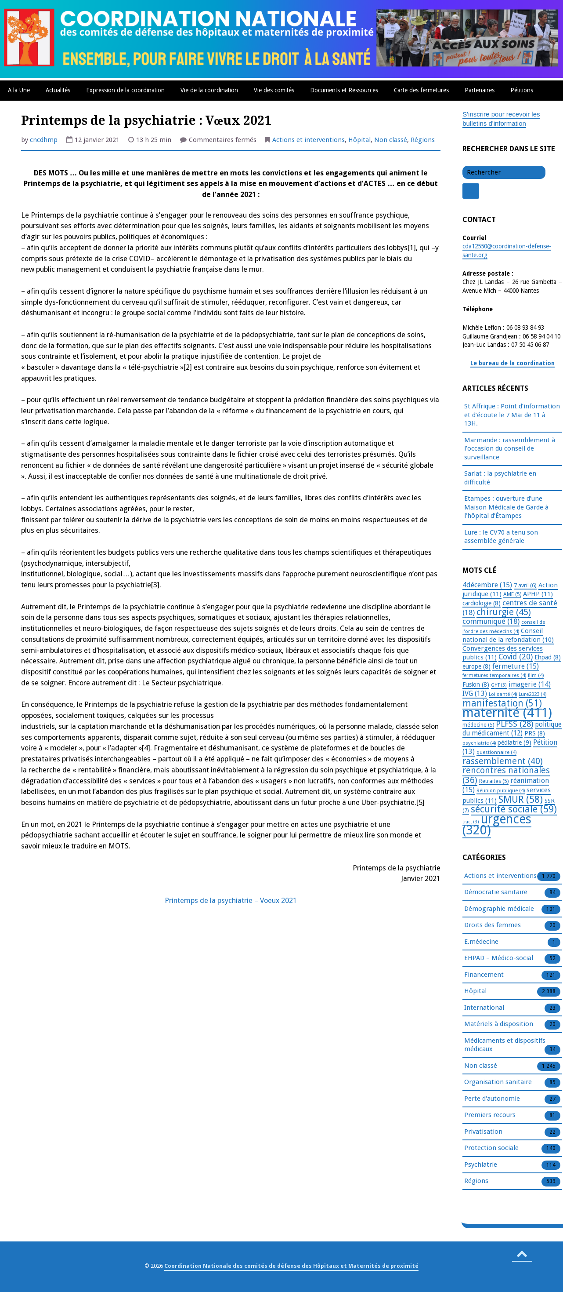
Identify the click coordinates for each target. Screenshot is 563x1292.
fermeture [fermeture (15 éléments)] (515, 666)
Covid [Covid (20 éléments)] (515, 656)
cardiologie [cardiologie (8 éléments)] (481, 603)
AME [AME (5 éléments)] (512, 594)
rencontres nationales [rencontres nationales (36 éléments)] (506, 775)
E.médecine (481, 942)
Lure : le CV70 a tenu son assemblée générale (501, 536)
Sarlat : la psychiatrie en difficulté (500, 477)
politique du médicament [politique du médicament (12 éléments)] (512, 729)
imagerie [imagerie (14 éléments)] (530, 684)
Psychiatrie (480, 1165)
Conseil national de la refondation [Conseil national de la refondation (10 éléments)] (508, 635)
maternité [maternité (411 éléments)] (507, 712)
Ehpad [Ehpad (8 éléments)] (547, 657)
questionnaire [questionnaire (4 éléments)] (496, 752)
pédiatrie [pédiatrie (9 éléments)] (514, 742)
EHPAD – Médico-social (498, 958)
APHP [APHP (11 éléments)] (538, 594)
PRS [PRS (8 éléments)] (534, 733)
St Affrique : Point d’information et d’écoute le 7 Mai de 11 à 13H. (512, 414)
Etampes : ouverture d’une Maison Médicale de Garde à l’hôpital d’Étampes (506, 507)
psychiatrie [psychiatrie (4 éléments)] (479, 743)
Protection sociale (491, 1148)
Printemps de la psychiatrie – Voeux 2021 (231, 900)
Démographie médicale (499, 909)
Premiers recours (490, 1115)
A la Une (19, 90)
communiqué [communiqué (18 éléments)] (491, 621)
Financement (484, 975)
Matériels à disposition (498, 1024)
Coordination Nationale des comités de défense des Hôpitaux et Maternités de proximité (291, 1266)
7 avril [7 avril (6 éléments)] (525, 585)
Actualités (58, 90)
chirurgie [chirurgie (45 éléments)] (503, 612)
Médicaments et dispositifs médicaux (504, 1045)
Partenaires (479, 90)
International (484, 1008)
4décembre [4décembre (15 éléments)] (487, 585)
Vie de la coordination (209, 90)
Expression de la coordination (125, 90)
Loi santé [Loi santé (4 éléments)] (503, 694)
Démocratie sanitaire (495, 892)
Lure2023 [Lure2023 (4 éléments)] (532, 694)
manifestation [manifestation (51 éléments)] (502, 703)
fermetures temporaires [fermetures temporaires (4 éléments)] (494, 675)
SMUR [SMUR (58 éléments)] (520, 799)
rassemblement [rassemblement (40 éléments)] (502, 761)
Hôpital (359, 140)
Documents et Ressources (344, 90)
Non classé (390, 140)
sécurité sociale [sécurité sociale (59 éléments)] (514, 809)
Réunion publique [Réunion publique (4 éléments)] (500, 790)
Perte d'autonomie (492, 1099)
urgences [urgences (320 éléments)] (496, 825)
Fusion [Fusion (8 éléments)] (475, 684)
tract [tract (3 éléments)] (470, 822)
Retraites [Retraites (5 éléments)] (494, 781)
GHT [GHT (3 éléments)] (499, 685)
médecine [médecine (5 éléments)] (478, 725)
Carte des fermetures (421, 90)
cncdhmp (44, 140)
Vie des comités (274, 90)
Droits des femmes (492, 925)
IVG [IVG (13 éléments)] (474, 693)
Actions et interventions (308, 140)
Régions (423, 140)
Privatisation (483, 1132)
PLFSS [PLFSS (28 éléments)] (514, 723)
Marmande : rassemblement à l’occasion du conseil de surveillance (509, 448)
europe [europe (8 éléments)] (476, 666)
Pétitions (521, 90)
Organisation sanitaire (498, 1082)
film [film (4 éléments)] (536, 675)
